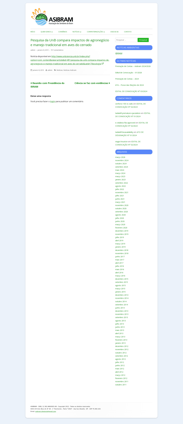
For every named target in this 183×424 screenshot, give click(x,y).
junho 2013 (120, 327)
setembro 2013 (121, 317)
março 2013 (120, 336)
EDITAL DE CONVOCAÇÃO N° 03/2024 (131, 91)
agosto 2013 (120, 320)
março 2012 (120, 375)
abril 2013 (119, 333)
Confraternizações (95, 32)
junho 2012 (120, 365)
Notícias (76, 32)
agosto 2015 (120, 285)
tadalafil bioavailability (124, 132)
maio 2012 (119, 368)
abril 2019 (119, 240)
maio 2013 (119, 330)
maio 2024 (119, 170)
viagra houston (121, 141)
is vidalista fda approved (125, 122)
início (32, 32)
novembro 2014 (121, 298)
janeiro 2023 (120, 179)
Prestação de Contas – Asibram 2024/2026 (133, 66)
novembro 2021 (121, 192)
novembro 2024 (121, 160)
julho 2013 (119, 324)
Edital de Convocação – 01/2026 (128, 72)
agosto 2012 (120, 359)
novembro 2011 (121, 381)
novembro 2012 (121, 349)
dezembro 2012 (121, 346)
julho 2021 (119, 195)
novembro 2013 (121, 314)
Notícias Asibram (70, 70)
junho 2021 (120, 199)
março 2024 (120, 173)
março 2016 (120, 276)
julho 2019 (119, 237)
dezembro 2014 (121, 295)
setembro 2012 (121, 356)
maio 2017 (119, 259)
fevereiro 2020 (121, 227)
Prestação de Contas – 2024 (127, 79)
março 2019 (120, 243)
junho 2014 (120, 308)
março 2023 (120, 176)
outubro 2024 (120, 163)
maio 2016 (119, 269)
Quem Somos (46, 32)
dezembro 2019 (121, 231)
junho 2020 (120, 221)
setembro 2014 (121, 304)
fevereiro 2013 (121, 340)
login (52, 101)
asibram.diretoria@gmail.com (45, 411)
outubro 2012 (120, 352)
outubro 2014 (120, 301)
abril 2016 (119, 272)
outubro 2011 (120, 384)
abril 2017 (119, 263)
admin (32, 50)
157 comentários (57, 50)
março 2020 (120, 224)
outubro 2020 (120, 208)
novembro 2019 (121, 234)
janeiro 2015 (120, 292)
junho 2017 (120, 256)
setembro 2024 (121, 167)
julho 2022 (119, 189)
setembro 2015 (121, 282)
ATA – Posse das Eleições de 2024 (129, 85)
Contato (128, 32)
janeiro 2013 (120, 343)
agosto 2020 (120, 215)
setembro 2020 (121, 211)
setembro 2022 (121, 183)
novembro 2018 (121, 253)
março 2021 (120, 202)
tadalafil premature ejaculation (127, 113)
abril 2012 (119, 372)
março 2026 (120, 157)
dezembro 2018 (121, 250)
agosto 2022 (120, 186)
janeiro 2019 (120, 247)
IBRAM (118, 53)
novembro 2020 (121, 205)
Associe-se (114, 32)
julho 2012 (119, 362)
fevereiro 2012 (121, 378)
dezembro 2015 (121, 279)
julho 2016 (119, 266)
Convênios (62, 32)
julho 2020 (119, 218)
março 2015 (120, 288)
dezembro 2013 (121, 311)
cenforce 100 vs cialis (124, 104)
